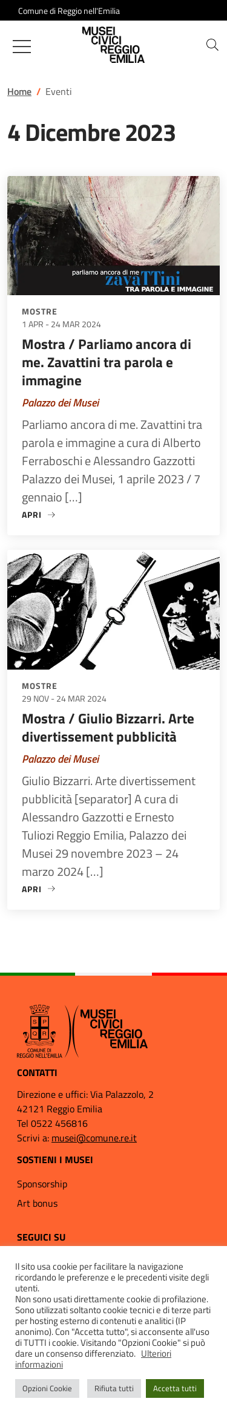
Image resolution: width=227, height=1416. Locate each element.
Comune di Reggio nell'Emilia (69, 10)
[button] (212, 45)
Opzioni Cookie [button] (47, 1388)
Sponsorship (42, 1183)
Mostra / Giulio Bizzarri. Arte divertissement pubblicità (108, 727)
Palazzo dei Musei (60, 402)
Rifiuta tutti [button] (114, 1388)
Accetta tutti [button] (175, 1388)
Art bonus (37, 1203)
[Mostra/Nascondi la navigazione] (21, 46)
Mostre (40, 311)
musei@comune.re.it (94, 1138)
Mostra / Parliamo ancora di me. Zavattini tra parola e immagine (106, 362)
